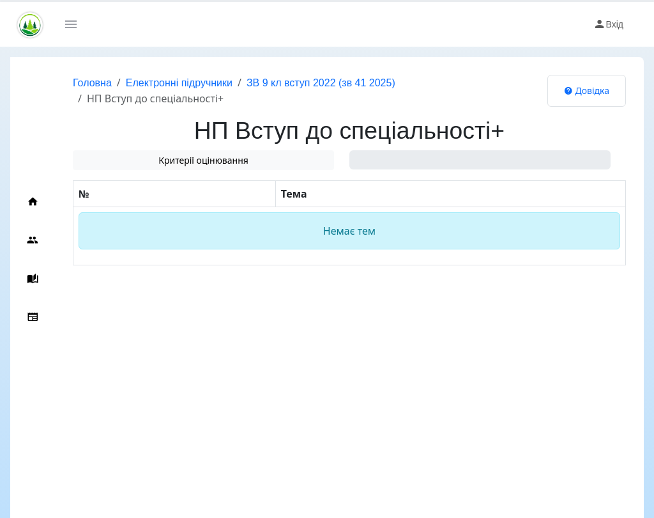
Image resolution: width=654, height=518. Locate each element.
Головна (92, 82)
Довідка (586, 90)
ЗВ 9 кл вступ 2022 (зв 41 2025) (321, 82)
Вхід (608, 24)
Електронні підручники (179, 82)
